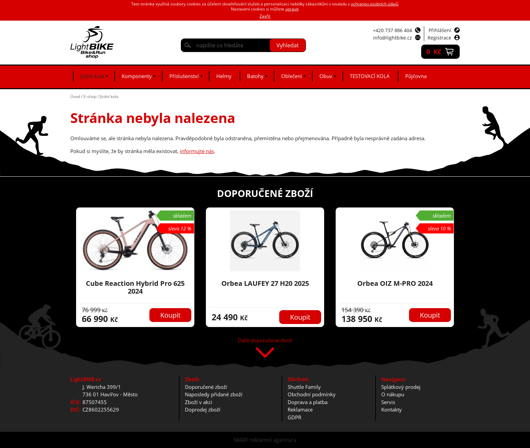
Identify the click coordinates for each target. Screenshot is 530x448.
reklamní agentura (272, 440)
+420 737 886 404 (392, 30)
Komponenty (137, 76)
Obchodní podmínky (312, 394)
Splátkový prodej (400, 386)
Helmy (224, 76)
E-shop (89, 96)
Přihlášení (440, 30)
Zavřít (265, 16)
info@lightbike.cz (392, 37)
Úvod (75, 96)
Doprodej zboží (202, 409)
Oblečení (291, 76)
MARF (241, 440)
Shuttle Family (304, 386)
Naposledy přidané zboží (213, 394)
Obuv (325, 76)
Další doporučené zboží (265, 341)
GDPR (294, 417)
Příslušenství (184, 76)
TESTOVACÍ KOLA (370, 76)
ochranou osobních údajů (374, 4)
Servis (388, 402)
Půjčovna (416, 76)
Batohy (255, 76)
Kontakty (391, 409)
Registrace (439, 37)
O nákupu (392, 394)
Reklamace (300, 409)
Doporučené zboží (206, 386)
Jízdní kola (92, 76)
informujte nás (197, 151)
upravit (291, 9)
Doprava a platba (308, 402)
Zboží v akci (198, 402)
